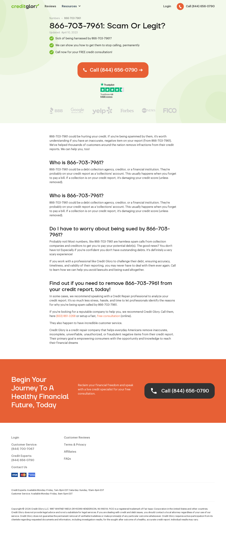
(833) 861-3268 (66, 316)
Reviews (50, 6)
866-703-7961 (72, 18)
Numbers (54, 18)
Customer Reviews (77, 437)
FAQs (67, 458)
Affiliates (70, 451)
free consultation (108, 316)
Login (15, 437)
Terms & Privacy (75, 444)
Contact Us (19, 467)
